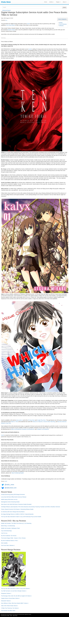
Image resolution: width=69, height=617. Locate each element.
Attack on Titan (14, 421)
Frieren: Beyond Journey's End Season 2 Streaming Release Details (17, 509)
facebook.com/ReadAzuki (28, 429)
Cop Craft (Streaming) (6, 530)
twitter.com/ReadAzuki (16, 429)
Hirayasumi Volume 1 (6, 593)
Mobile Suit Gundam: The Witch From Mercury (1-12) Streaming (16, 523)
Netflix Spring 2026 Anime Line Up (9, 499)
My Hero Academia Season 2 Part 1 (9, 540)
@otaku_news (9, 484)
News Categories (62, 19)
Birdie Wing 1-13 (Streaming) (8, 525)
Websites (61, 25)
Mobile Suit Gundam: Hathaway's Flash (10, 528)
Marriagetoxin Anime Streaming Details (10, 501)
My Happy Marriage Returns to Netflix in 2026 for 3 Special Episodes (17, 514)
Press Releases (63, 24)
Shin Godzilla (4, 543)
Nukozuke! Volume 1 (6, 600)
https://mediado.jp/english (18, 472)
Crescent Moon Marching (49, 421)
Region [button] (58, 2)
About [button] (65, 2)
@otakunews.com (10, 488)
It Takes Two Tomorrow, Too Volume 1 (10, 608)
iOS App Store (31, 420)
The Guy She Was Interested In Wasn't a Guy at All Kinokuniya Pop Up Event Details (21, 516)
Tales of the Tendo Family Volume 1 (9, 605)
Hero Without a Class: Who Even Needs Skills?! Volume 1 (14, 603)
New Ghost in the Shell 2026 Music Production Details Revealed (16, 504)
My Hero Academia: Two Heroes (8, 535)
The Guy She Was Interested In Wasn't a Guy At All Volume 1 (15, 588)
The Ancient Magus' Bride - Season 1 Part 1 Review (13, 538)
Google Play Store (41, 420)
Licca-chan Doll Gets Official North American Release (13, 497)
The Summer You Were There (8, 610)
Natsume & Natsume (38, 421)
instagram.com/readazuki (43, 429)
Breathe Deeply (11, 29)
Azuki (28, 23)
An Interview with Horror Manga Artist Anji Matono (13, 511)
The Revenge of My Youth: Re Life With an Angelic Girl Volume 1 (16, 595)
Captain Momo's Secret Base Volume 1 (10, 598)
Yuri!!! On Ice (4, 533)
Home (45, 2)
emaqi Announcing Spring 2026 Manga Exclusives (13, 494)
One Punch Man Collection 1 (8, 545)
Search (64, 7)
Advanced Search (6, 10)
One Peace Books (10, 25)
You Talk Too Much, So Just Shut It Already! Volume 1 (13, 591)
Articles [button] (51, 2)
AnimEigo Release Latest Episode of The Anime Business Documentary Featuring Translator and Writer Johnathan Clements (30, 506)
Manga (60, 22)
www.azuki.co (19, 420)
